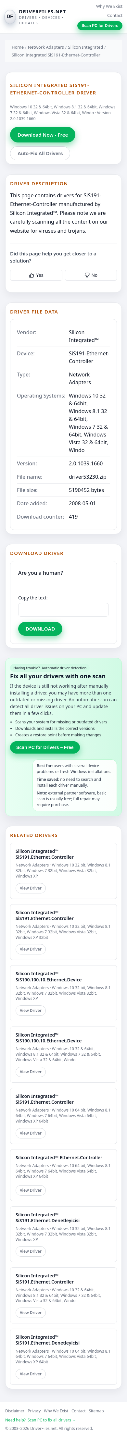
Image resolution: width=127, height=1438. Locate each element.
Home (18, 47)
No (90, 275)
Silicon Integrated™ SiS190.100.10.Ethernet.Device (49, 976)
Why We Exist (109, 6)
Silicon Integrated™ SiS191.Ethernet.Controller (45, 854)
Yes (36, 275)
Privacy (34, 1411)
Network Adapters (46, 47)
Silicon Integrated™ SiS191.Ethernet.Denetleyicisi (48, 1217)
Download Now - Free (43, 134)
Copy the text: (33, 598)
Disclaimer (14, 1411)
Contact (114, 15)
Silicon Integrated (85, 47)
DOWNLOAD (40, 629)
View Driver (31, 888)
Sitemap (96, 1411)
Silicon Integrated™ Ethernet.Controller (59, 1157)
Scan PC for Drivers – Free (45, 747)
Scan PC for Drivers (100, 25)
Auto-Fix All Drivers (40, 153)
